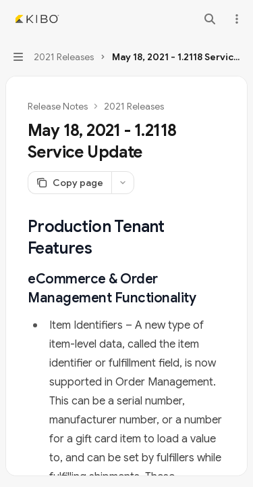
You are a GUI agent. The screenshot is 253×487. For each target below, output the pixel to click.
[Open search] (210, 19)
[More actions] (235, 18)
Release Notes (58, 106)
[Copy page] (69, 182)
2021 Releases (134, 106)
